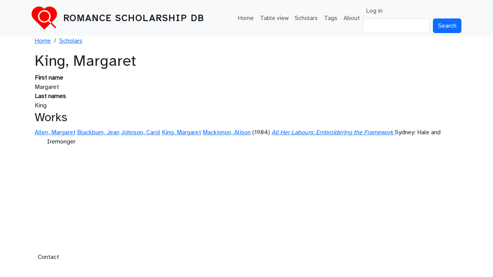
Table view (274, 18)
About (352, 18)
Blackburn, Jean (98, 132)
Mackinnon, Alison (227, 132)
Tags (330, 18)
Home (246, 18)
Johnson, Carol (140, 132)
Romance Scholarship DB (133, 18)
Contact (48, 257)
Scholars (306, 18)
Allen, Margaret (55, 132)
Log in (374, 11)
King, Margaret (181, 132)
